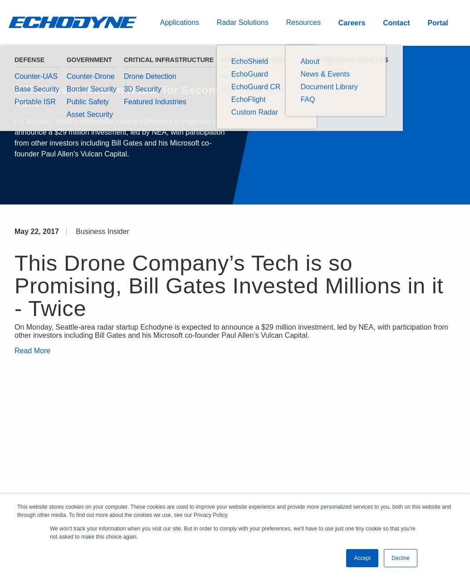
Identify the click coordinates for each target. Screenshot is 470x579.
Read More (32, 351)
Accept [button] (362, 558)
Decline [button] (401, 558)
